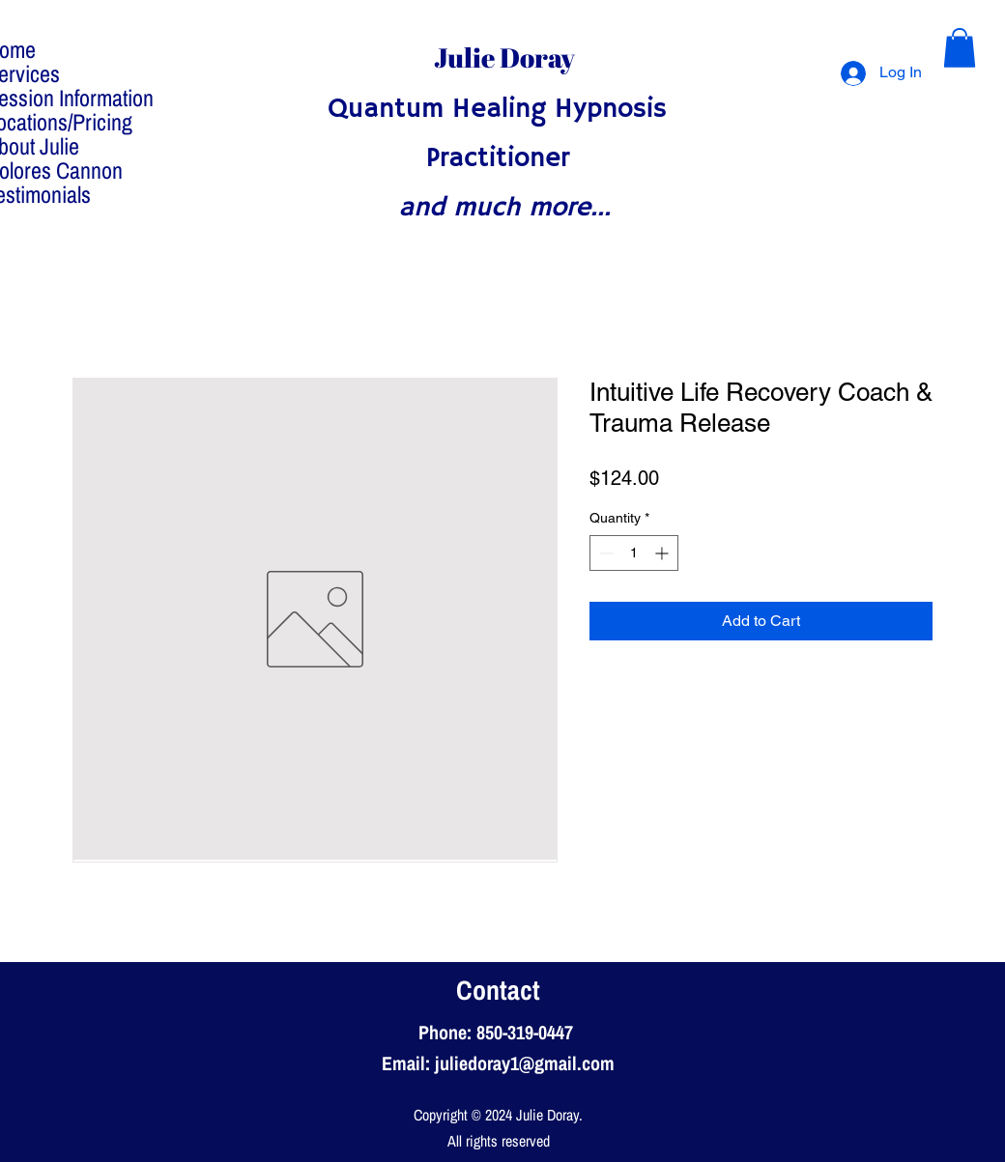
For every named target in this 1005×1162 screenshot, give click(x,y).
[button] (959, 48)
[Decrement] (604, 553)
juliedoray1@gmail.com (525, 1063)
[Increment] (663, 553)
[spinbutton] (634, 553)
